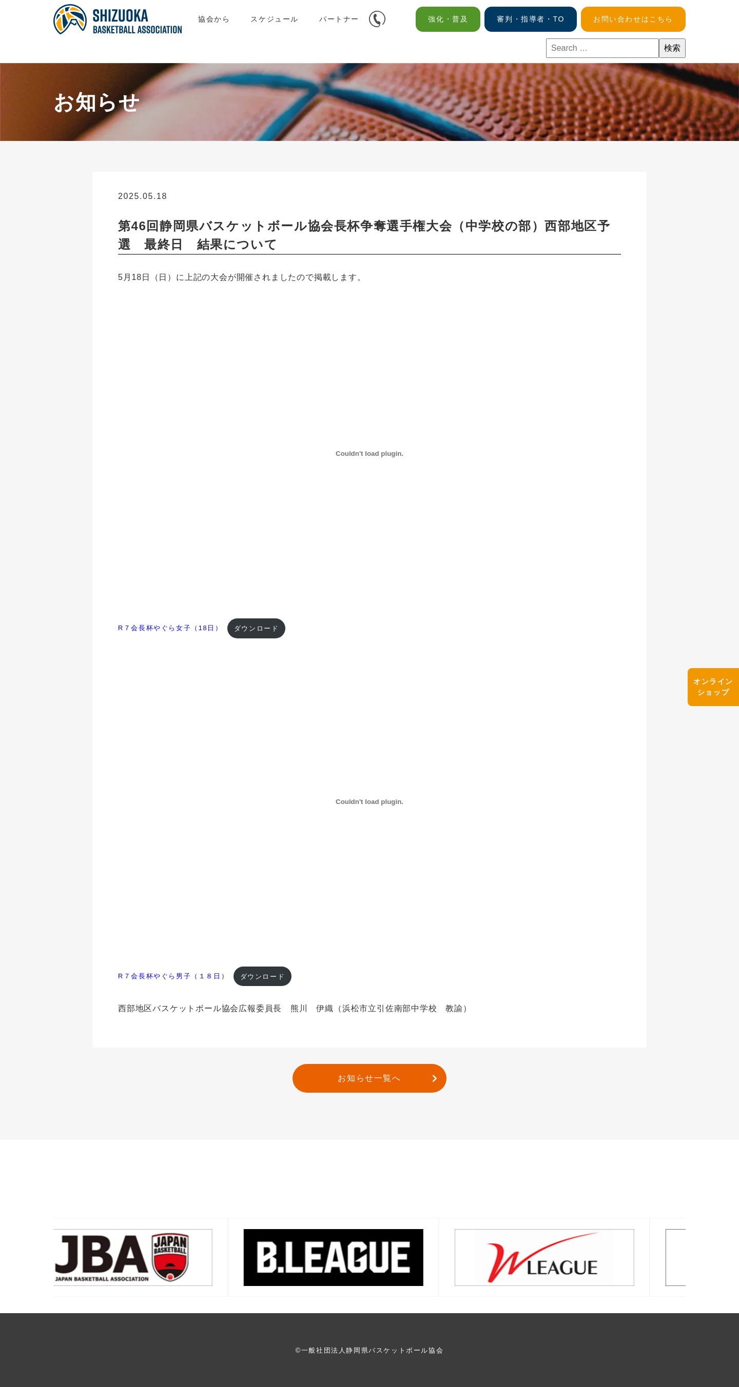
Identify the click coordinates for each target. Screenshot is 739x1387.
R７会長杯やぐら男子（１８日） (173, 976)
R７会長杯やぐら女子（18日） (170, 628)
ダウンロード (256, 628)
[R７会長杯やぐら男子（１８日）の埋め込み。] (369, 802)
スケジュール (274, 19)
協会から (214, 19)
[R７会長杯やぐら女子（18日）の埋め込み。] (369, 454)
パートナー (339, 19)
